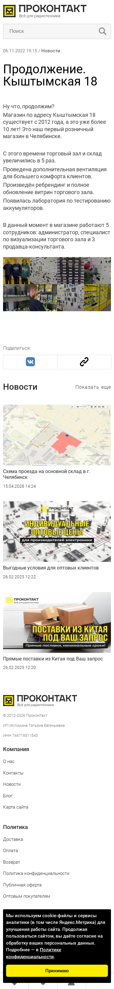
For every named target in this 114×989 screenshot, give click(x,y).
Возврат (11, 862)
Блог (7, 796)
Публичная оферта (22, 885)
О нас (9, 761)
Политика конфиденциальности (36, 873)
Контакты (13, 773)
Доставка (13, 839)
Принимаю (57, 970)
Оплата (10, 850)
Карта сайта (15, 807)
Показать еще (93, 387)
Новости (50, 51)
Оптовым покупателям (26, 896)
